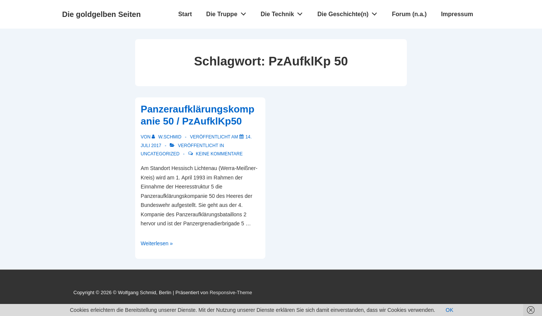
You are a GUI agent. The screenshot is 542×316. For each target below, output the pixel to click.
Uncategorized (160, 153)
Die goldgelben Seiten (101, 14)
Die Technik (284, 12)
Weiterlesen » (157, 243)
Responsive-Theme (231, 292)
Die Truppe (228, 12)
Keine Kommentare (219, 153)
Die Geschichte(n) (349, 12)
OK (449, 310)
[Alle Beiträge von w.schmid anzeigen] (167, 137)
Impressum (457, 14)
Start (185, 14)
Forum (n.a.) (409, 14)
